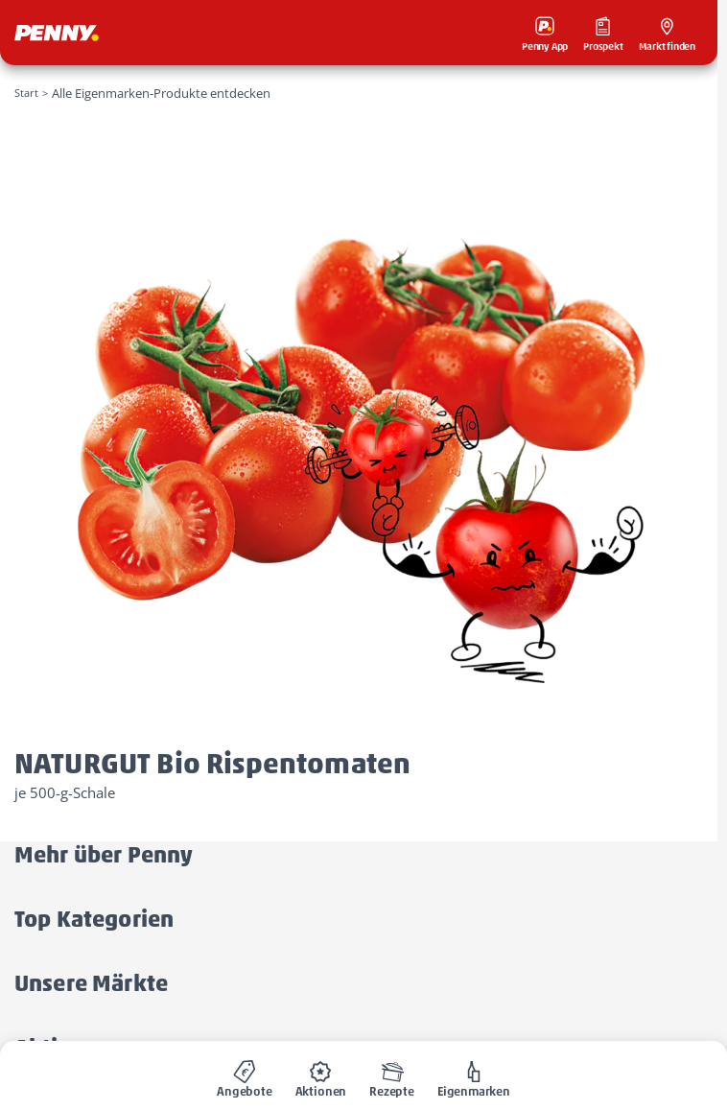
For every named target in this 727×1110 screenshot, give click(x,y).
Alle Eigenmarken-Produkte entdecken (161, 93)
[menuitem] (244, 1075)
